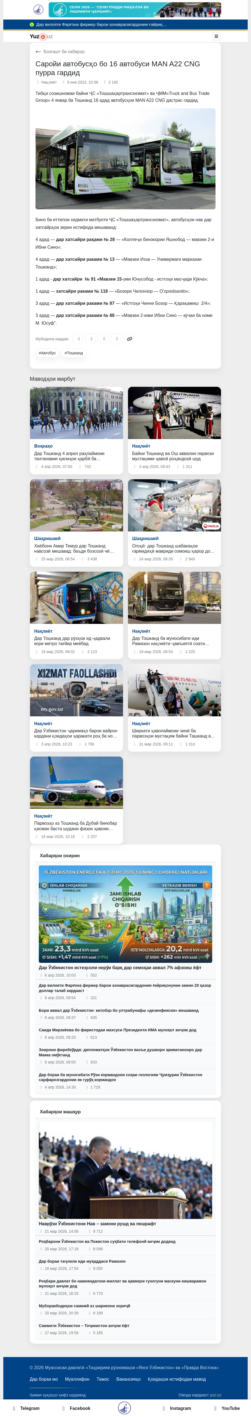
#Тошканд (74, 353)
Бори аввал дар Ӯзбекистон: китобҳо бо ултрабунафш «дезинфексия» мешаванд (119, 1010)
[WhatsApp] (116, 339)
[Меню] (217, 36)
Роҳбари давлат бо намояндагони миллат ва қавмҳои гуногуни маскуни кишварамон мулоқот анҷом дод (122, 1284)
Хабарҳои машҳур (60, 1111)
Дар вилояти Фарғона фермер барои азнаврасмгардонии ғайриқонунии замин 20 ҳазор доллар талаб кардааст (125, 988)
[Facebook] (90, 339)
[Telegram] (78, 339)
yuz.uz (215, 1395)
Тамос (103, 1379)
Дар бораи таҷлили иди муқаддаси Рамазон (82, 1261)
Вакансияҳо (128, 1379)
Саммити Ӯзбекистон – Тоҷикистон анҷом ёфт (84, 1325)
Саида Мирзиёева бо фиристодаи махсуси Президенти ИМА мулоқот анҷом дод (117, 1030)
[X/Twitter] (103, 339)
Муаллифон (77, 1379)
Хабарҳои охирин (60, 855)
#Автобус (47, 353)
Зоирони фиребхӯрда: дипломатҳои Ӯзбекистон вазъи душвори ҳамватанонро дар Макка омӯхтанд (120, 1052)
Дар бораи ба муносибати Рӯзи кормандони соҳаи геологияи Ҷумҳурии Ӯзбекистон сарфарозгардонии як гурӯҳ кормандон (120, 1077)
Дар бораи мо (44, 1379)
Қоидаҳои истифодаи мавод (177, 1379)
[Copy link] (128, 339)
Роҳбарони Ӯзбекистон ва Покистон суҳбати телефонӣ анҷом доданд (107, 1241)
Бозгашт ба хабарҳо (60, 51)
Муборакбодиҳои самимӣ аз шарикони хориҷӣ (84, 1306)
